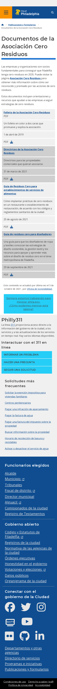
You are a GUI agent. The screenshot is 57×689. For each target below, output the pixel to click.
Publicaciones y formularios (22, 25)
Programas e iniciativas (23, 663)
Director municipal (19, 496)
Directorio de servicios (22, 658)
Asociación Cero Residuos (25, 78)
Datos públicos (17, 575)
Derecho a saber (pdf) (41, 681)
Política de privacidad (20, 685)
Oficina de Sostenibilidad (39, 288)
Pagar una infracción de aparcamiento (26, 409)
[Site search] (52, 12)
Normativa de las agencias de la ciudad (28, 550)
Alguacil (11, 502)
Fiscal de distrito (18, 490)
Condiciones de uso (14, 681)
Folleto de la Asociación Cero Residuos (27, 112)
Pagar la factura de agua (19, 415)
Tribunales (13, 484)
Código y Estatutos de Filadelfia (22, 534)
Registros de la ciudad (22, 542)
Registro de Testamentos (25, 513)
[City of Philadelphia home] (28, 12)
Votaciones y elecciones (24, 569)
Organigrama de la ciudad (26, 580)
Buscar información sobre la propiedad (27, 432)
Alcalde (10, 473)
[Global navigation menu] (6, 12)
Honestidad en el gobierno (26, 563)
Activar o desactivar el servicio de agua (26, 448)
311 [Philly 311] (13, 324)
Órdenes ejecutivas (20, 558)
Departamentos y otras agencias (23, 650)
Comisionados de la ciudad (26, 508)
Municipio (13, 478)
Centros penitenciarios (18, 402)
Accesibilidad (42, 685)
